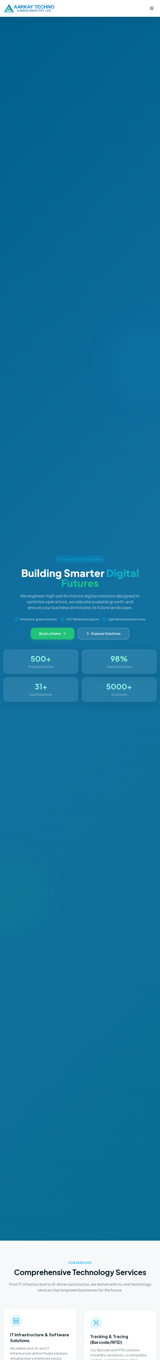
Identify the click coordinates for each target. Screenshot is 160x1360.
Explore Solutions (103, 633)
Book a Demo (52, 633)
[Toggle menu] (152, 8)
